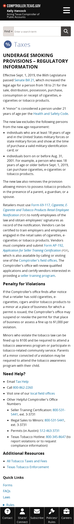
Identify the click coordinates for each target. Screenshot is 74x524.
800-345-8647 (56, 437)
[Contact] (7, 513)
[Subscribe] (37, 513)
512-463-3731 (50, 431)
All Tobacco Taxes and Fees (27, 461)
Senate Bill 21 (24, 80)
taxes (17, 44)
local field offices (42, 393)
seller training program (38, 275)
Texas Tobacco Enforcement (28, 467)
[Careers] (66, 513)
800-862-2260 (23, 387)
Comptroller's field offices (38, 260)
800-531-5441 (54, 420)
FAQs (6, 491)
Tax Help (22, 381)
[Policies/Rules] (51, 515)
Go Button (67, 31)
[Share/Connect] (22, 515)
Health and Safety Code (50, 113)
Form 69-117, (36, 210)
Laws (6, 497)
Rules (10, 505)
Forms (7, 485)
